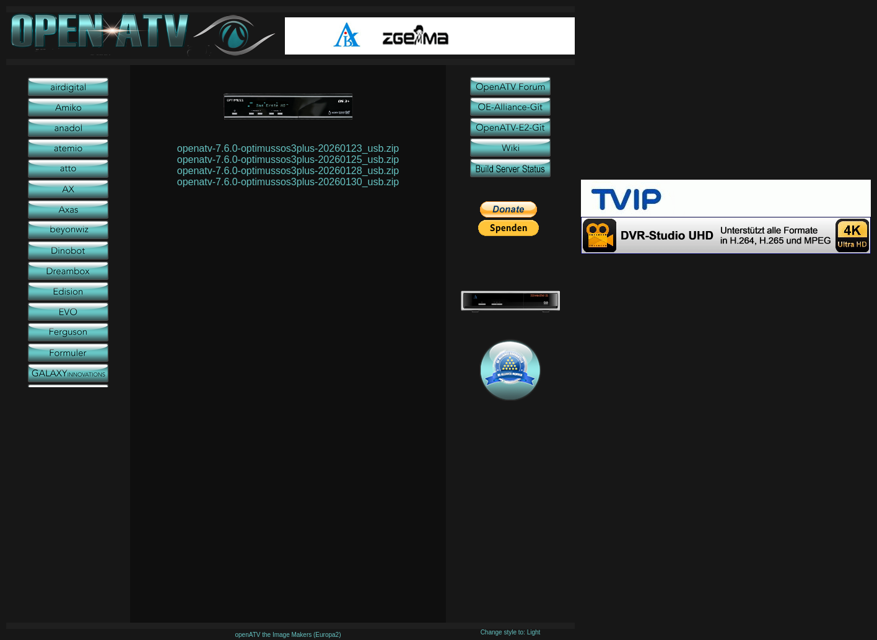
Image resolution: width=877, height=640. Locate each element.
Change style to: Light (511, 632)
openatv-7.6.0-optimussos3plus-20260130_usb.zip (288, 182)
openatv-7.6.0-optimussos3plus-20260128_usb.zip (288, 170)
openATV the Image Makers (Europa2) (288, 634)
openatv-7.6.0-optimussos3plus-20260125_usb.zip (288, 159)
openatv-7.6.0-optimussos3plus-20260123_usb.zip (288, 148)
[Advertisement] (726, 93)
